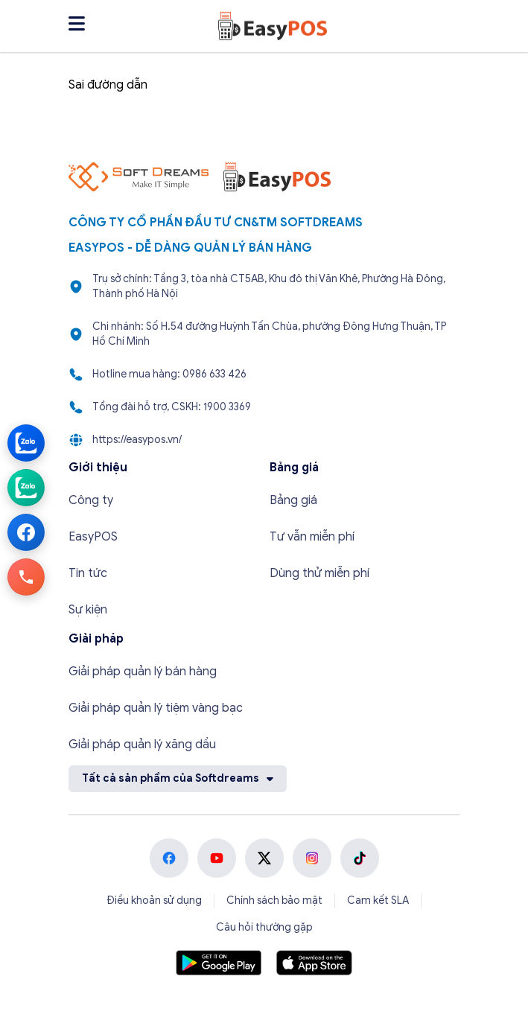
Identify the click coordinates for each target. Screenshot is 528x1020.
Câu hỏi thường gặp (264, 927)
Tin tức (88, 573)
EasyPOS (93, 536)
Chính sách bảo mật (274, 900)
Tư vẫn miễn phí (312, 536)
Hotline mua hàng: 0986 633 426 (169, 374)
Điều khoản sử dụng (154, 900)
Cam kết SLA (378, 900)
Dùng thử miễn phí (319, 573)
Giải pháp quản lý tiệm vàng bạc (156, 708)
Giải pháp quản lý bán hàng (143, 671)
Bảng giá (293, 500)
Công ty (91, 500)
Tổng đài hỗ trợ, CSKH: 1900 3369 (171, 407)
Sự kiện (88, 609)
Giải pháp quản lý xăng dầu (142, 744)
